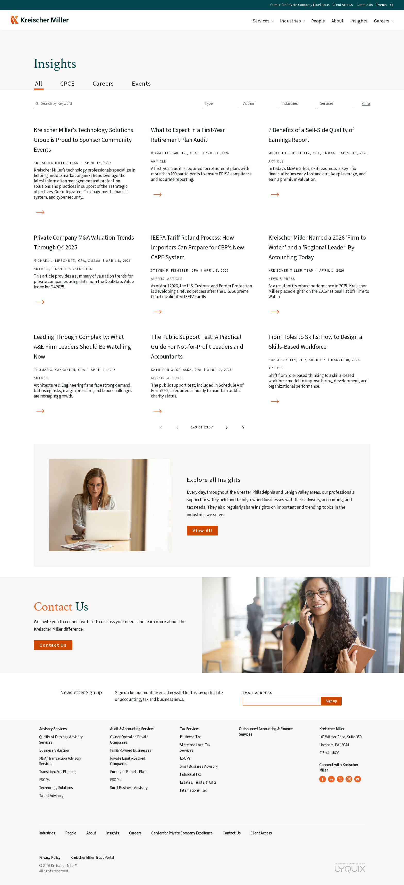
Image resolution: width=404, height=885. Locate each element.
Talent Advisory (51, 796)
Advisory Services (53, 729)
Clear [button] (366, 103)
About (337, 21)
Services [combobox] (327, 103)
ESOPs (44, 780)
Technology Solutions (56, 788)
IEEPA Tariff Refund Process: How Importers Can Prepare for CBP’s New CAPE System (197, 247)
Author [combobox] (248, 103)
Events (381, 4)
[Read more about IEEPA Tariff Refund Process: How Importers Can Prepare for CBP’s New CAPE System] (202, 312)
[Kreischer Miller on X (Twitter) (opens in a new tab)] (340, 779)
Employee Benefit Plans (128, 772)
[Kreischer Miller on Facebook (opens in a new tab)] (322, 779)
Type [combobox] (209, 103)
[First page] (161, 429)
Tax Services (189, 729)
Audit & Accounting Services (132, 729)
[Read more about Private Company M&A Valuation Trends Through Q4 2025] (85, 302)
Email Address (258, 693)
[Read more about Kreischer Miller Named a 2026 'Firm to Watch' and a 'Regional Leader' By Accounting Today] (319, 312)
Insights (359, 21)
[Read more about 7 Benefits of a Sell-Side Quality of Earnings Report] (319, 195)
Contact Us (365, 4)
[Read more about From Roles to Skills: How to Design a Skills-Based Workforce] (319, 401)
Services (261, 21)
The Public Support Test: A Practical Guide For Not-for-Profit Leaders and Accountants (197, 346)
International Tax (193, 790)
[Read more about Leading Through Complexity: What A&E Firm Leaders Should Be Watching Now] (85, 411)
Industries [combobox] (290, 103)
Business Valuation (54, 750)
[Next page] (227, 429)
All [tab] (38, 83)
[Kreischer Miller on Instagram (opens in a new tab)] (349, 779)
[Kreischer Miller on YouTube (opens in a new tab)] (357, 779)
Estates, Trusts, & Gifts (198, 782)
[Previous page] (178, 429)
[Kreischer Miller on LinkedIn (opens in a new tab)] (331, 779)
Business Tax (190, 737)
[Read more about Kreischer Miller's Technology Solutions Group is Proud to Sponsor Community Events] (85, 212)
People (318, 21)
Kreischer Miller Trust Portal (92, 857)
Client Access (343, 4)
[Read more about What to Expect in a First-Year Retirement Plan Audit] (202, 195)
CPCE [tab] (67, 83)
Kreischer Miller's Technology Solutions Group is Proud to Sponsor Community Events (83, 140)
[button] (391, 5)
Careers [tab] (103, 83)
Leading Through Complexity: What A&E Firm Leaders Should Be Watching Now (82, 346)
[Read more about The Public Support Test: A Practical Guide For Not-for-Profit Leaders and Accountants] (202, 411)
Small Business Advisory (129, 788)
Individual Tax (190, 774)
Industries (290, 21)
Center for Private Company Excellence (299, 4)
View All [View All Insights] (202, 530)
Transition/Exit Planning (58, 772)
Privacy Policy (50, 857)
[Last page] (244, 429)
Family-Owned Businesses (130, 750)
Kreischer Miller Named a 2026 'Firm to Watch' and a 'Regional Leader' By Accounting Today (317, 247)
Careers (381, 21)
